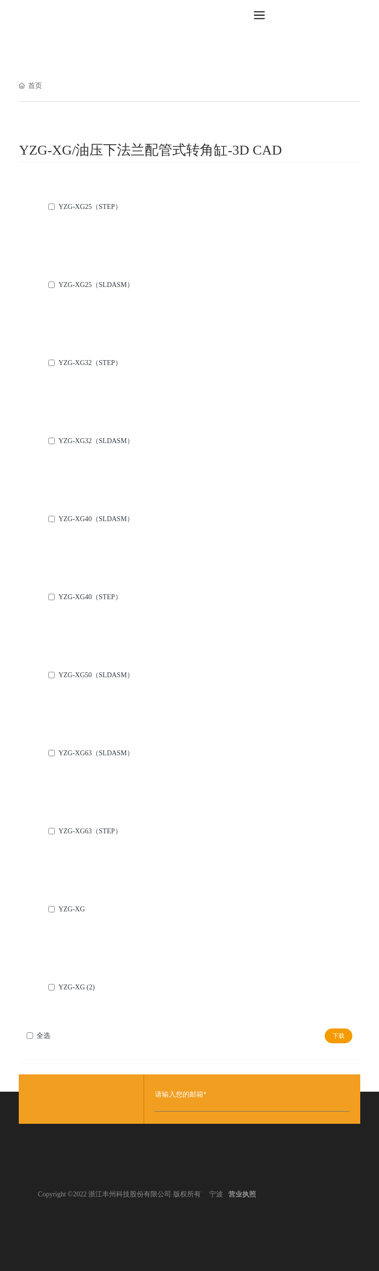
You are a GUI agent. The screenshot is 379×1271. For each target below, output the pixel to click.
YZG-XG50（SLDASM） (95, 675)
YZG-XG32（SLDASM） (95, 441)
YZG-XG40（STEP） (89, 597)
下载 (338, 1035)
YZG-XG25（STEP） (89, 206)
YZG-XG (71, 909)
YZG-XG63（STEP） (89, 831)
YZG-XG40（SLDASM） (95, 519)
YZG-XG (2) (76, 987)
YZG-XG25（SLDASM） (95, 284)
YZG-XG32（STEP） (89, 363)
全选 (43, 1035)
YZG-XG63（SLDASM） (95, 753)
